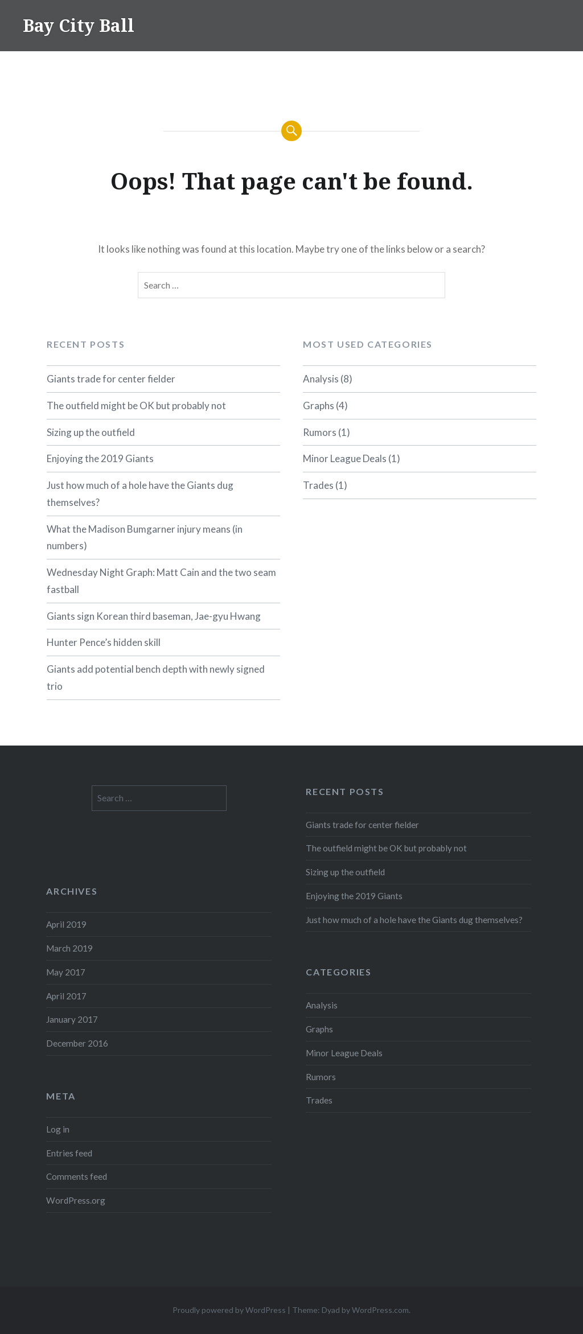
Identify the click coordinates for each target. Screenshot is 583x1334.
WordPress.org (75, 1200)
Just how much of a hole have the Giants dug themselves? (140, 493)
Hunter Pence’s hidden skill (104, 642)
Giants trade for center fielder (111, 379)
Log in (57, 1129)
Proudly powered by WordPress (229, 1310)
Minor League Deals (345, 458)
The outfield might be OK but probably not (136, 405)
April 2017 (66, 996)
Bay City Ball (78, 25)
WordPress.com (380, 1310)
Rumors (319, 432)
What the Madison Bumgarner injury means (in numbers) (145, 537)
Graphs (318, 405)
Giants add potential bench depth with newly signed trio (156, 677)
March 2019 (69, 948)
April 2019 (66, 924)
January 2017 (72, 1019)
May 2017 (65, 972)
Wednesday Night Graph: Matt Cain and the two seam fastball (161, 580)
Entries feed (69, 1153)
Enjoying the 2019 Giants (100, 458)
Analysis (321, 379)
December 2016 (77, 1043)
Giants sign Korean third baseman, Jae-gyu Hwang (154, 616)
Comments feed (76, 1176)
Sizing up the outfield (91, 432)
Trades (318, 485)
